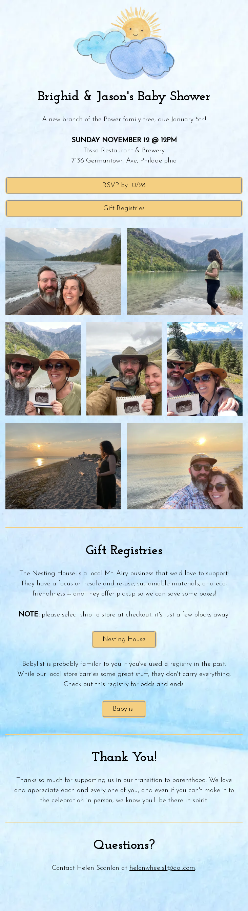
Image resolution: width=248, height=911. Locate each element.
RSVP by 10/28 (124, 185)
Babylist (124, 709)
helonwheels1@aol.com (162, 868)
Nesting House (124, 639)
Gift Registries (124, 208)
